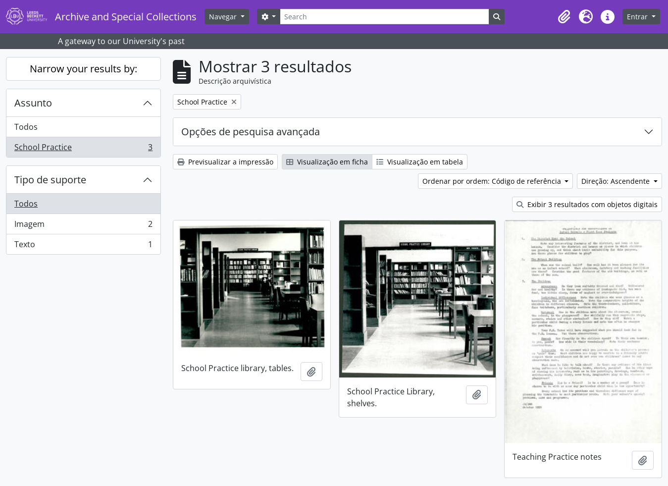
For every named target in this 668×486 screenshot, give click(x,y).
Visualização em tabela (419, 161)
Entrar (638, 16)
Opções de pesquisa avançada (250, 131)
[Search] (384, 16)
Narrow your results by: (83, 68)
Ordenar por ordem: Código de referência (492, 181)
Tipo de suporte (50, 179)
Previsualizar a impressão (225, 161)
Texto (83, 246)
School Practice (83, 149)
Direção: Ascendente (616, 181)
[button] (564, 17)
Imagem (83, 226)
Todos (26, 126)
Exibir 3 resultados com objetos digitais (587, 204)
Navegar (224, 16)
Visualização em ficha (327, 161)
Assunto (33, 102)
